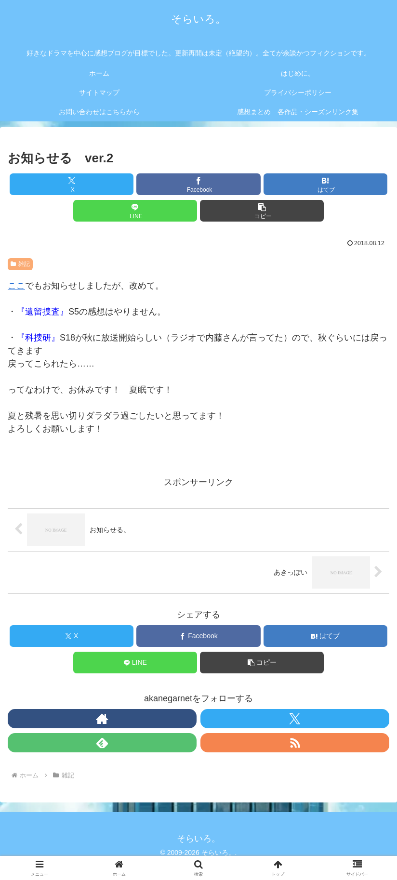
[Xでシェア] (71, 184)
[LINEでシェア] (135, 211)
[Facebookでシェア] (198, 184)
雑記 (20, 264)
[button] (262, 211)
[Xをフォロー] (294, 718)
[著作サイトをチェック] (102, 718)
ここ (16, 285)
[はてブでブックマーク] (325, 184)
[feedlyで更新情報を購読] (102, 742)
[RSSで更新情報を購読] (294, 742)
